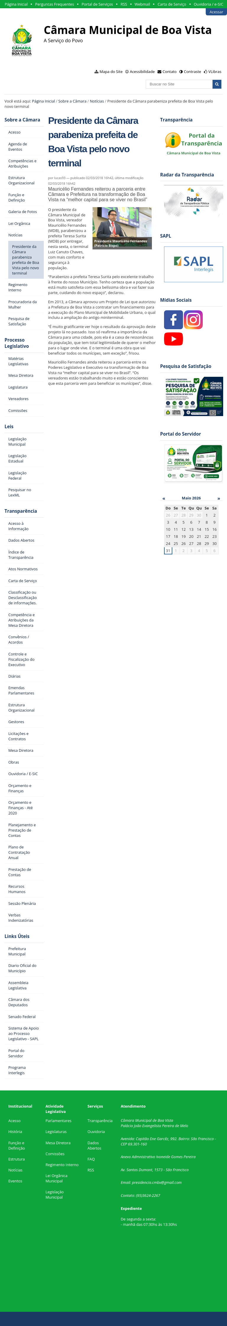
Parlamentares (58, 1120)
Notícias (97, 101)
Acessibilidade (142, 71)
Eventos (15, 1181)
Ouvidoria (96, 1131)
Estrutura (16, 1159)
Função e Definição (16, 1145)
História (15, 1131)
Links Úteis (16, 936)
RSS (124, 4)
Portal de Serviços (97, 4)
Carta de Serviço (172, 4)
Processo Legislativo (16, 343)
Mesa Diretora (58, 1142)
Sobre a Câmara (72, 101)
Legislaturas (56, 1131)
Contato (170, 71)
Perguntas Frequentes (54, 4)
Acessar (216, 11)
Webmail (142, 4)
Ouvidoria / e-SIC (208, 4)
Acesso (14, 1120)
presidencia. (142, 1182)
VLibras (214, 71)
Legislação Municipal (55, 1194)
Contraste (192, 71)
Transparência (20, 511)
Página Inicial (16, 4)
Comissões (55, 1153)
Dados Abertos (94, 1145)
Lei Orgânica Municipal (56, 1178)
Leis (8, 426)
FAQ (91, 1159)
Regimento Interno (62, 1164)
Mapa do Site (111, 71)
